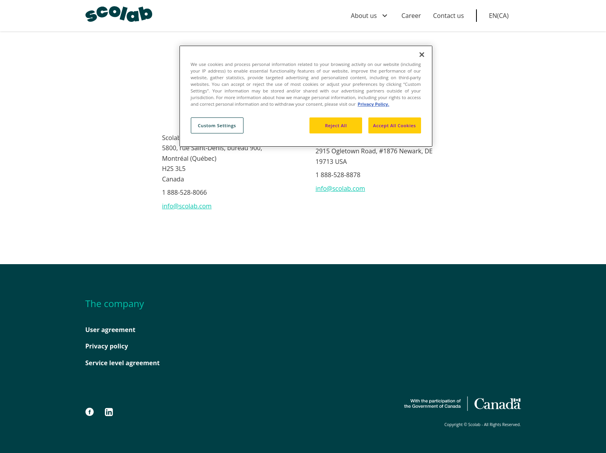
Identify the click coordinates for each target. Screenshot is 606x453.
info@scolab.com (186, 206)
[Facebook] (93, 412)
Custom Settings (217, 125)
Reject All (336, 125)
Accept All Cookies (394, 125)
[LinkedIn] (109, 412)
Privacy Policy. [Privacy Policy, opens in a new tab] (373, 104)
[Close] (421, 54)
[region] (306, 96)
